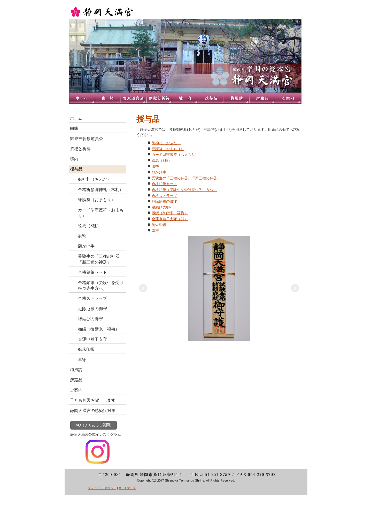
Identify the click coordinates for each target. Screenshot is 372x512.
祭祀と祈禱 (159, 98)
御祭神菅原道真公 (133, 98)
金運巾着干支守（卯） (170, 219)
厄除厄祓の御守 (164, 201)
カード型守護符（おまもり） (175, 154)
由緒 (108, 98)
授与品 (211, 98)
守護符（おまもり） (168, 149)
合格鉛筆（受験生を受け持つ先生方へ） (184, 190)
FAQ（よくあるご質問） (93, 425)
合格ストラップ (164, 196)
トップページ (82, 98)
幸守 (155, 230)
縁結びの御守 (162, 207)
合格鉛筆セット (164, 184)
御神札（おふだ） (166, 143)
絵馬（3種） (162, 160)
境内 (185, 98)
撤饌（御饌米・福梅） (170, 213)
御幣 (155, 166)
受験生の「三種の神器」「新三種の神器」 (186, 178)
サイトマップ (127, 488)
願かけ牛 (159, 172)
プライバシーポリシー (102, 488)
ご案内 (288, 98)
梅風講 (237, 98)
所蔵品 (263, 98)
